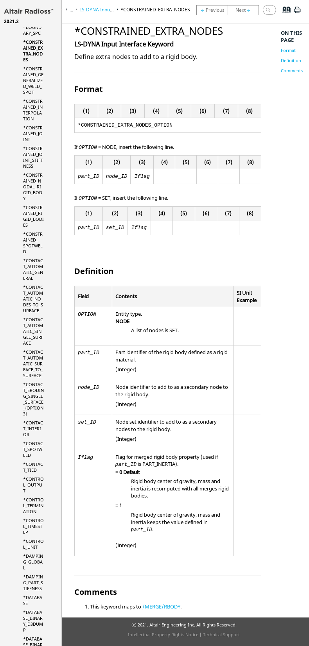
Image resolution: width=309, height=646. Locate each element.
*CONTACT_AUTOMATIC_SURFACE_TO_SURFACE (33, 363)
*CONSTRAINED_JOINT (33, 133)
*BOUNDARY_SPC (32, 30)
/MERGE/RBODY (161, 606)
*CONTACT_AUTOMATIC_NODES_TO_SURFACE (33, 298)
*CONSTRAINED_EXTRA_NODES (33, 51)
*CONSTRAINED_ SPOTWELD (33, 242)
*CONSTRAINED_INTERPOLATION (33, 110)
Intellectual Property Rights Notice (163, 634)
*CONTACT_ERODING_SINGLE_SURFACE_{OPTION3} (33, 399)
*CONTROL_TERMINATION (33, 505)
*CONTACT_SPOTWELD (33, 449)
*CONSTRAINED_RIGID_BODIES (33, 216)
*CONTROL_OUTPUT (33, 485)
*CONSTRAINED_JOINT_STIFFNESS (33, 157)
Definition (291, 60)
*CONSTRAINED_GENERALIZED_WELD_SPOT (33, 80)
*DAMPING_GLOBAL (33, 562)
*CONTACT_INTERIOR (33, 428)
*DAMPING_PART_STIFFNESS (33, 582)
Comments (292, 70)
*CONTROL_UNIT (33, 544)
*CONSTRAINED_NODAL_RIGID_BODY (33, 186)
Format (288, 50)
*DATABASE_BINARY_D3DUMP (33, 621)
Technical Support (221, 634)
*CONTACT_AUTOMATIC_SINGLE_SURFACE (33, 331)
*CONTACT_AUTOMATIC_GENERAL (33, 269)
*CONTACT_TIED (33, 467)
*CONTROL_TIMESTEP (33, 526)
